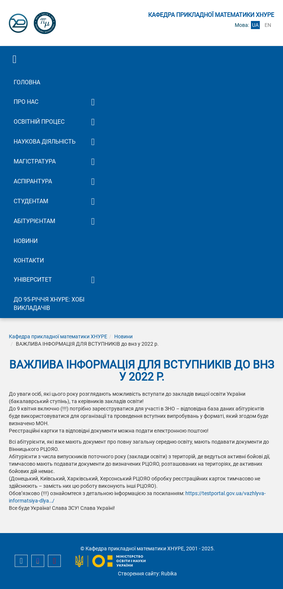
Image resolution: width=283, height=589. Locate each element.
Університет (33, 279)
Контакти (29, 260)
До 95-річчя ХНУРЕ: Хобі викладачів (49, 303)
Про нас (26, 101)
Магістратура (35, 161)
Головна (27, 82)
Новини (26, 240)
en (268, 25)
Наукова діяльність (45, 141)
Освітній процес (39, 121)
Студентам (31, 201)
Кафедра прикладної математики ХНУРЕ (58, 336)
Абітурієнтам (34, 221)
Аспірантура (33, 181)
